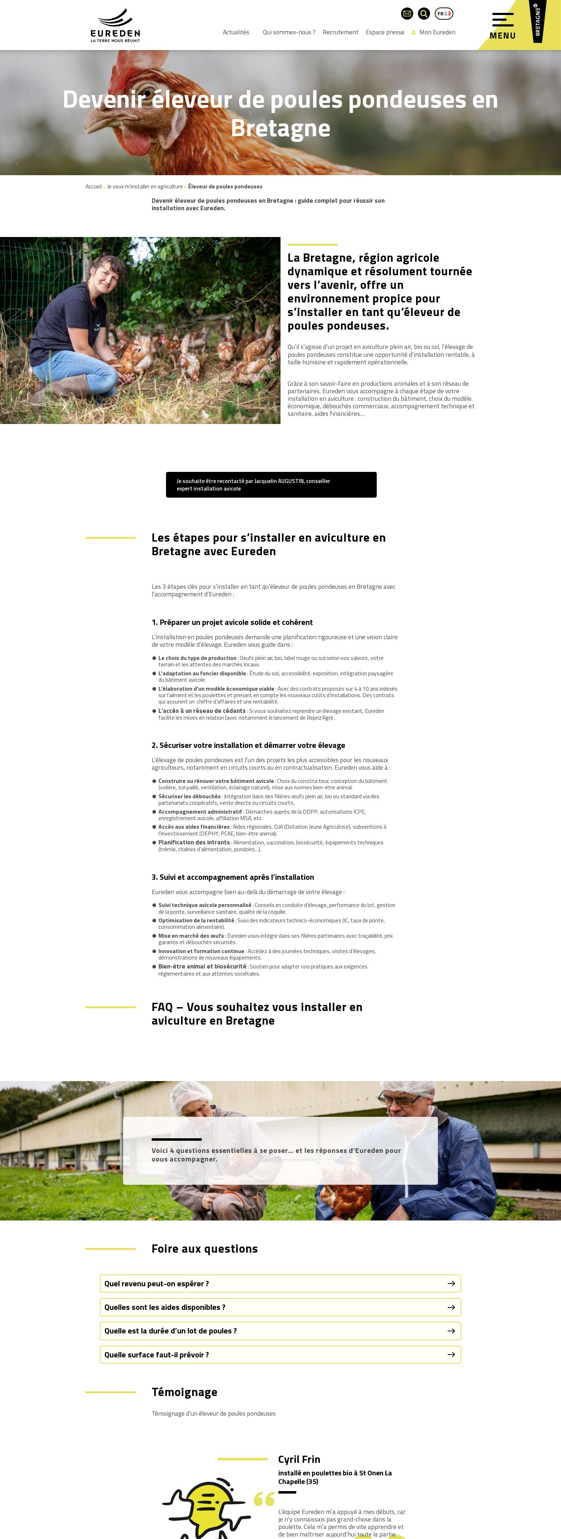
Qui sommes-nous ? (289, 32)
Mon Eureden (433, 32)
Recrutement (340, 32)
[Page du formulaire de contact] (407, 14)
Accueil (94, 186)
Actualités (236, 32)
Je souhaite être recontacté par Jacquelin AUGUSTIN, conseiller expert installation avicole (253, 485)
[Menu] (503, 19)
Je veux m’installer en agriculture (145, 186)
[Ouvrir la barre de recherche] (424, 14)
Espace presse (385, 32)
